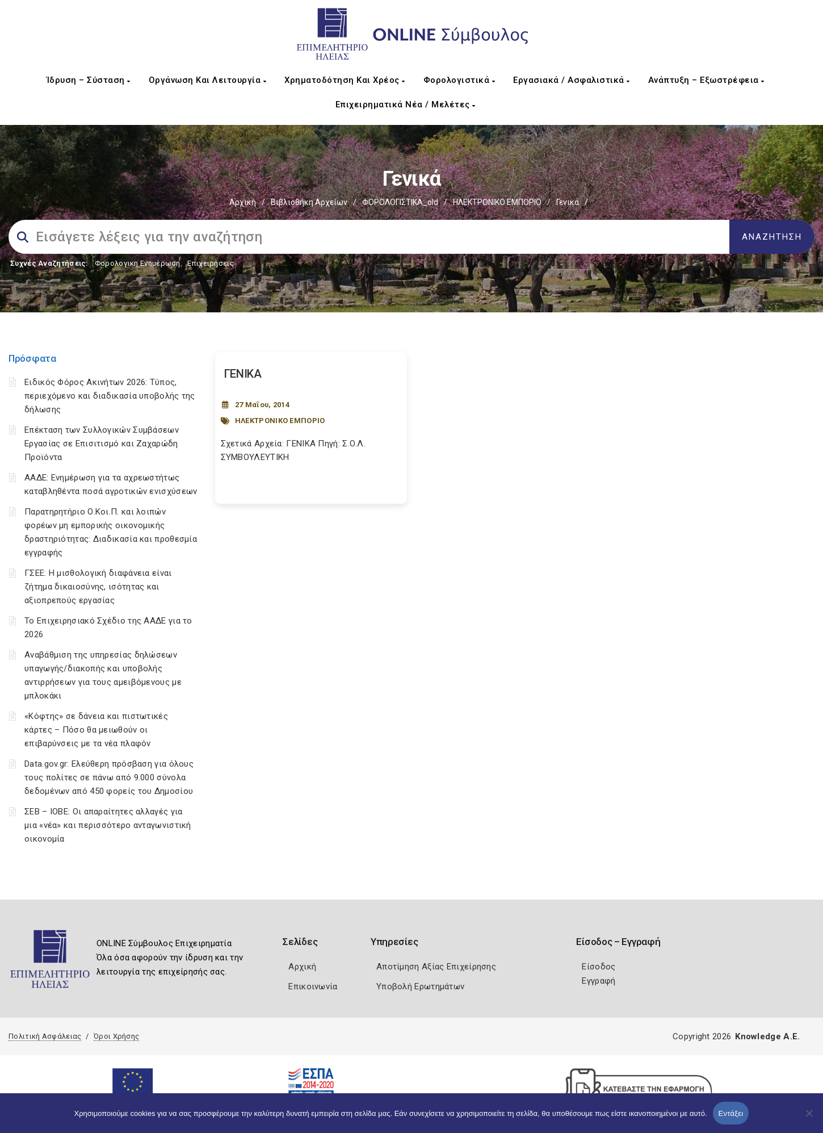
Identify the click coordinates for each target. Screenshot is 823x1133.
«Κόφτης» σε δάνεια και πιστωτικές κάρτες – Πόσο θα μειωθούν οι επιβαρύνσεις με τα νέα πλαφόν (96, 730)
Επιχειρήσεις (210, 263)
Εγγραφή (598, 981)
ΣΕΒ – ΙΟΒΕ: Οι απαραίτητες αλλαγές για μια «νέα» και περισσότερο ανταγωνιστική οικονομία (107, 825)
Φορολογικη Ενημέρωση (137, 263)
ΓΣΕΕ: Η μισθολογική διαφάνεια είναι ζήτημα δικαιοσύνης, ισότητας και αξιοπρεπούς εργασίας (98, 586)
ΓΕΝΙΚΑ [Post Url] (243, 374)
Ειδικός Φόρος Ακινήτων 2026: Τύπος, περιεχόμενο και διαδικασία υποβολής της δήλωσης (109, 396)
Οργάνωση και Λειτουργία (208, 80)
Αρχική (242, 202)
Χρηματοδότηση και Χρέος (344, 80)
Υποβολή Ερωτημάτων (420, 986)
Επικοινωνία (312, 986)
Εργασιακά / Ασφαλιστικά (571, 80)
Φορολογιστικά (459, 80)
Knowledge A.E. (767, 1036)
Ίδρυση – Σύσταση (89, 80)
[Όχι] (808, 1118)
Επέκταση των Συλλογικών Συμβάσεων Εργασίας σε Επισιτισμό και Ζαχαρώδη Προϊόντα (101, 443)
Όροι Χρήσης (116, 1036)
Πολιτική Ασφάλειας (45, 1036)
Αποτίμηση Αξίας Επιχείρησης (436, 966)
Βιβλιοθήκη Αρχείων (309, 202)
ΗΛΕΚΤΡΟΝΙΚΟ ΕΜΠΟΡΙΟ (497, 202)
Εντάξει (731, 1113)
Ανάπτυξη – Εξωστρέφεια (706, 80)
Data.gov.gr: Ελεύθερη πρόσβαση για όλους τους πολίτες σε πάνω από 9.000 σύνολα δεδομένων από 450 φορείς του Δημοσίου (109, 777)
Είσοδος (598, 966)
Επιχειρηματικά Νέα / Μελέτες (405, 104)
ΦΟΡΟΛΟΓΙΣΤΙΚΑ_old (400, 202)
